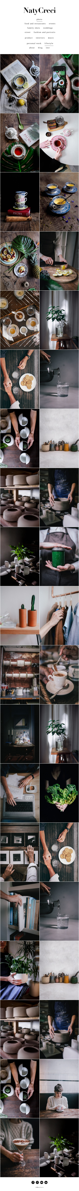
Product (29, 38)
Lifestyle (49, 43)
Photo (39, 19)
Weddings (48, 28)
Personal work (34, 43)
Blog (40, 48)
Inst (48, 48)
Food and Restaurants (35, 24)
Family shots (33, 28)
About (32, 48)
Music (51, 38)
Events (52, 24)
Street (28, 32)
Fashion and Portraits (45, 32)
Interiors (40, 38)
